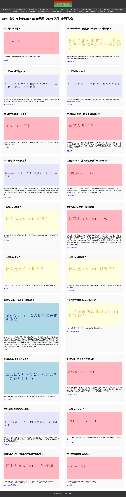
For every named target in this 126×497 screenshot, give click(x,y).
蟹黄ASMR (70, 151)
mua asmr (70, 442)
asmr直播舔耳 (90, 11)
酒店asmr (110, 11)
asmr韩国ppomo (9, 104)
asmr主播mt (70, 62)
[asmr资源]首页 (7, 9)
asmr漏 (6, 60)
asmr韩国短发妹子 (44, 11)
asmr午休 (7, 147)
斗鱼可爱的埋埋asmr (73, 331)
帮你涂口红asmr (72, 394)
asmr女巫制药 (64, 9)
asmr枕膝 (7, 240)
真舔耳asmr (7, 399)
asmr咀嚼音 (70, 290)
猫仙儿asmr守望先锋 (10, 485)
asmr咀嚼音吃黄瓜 (118, 9)
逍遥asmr (7, 444)
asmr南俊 (70, 485)
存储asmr (81, 11)
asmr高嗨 (98, 9)
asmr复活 (54, 9)
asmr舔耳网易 (33, 9)
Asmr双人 (7, 349)
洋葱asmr (33, 11)
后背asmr (15, 11)
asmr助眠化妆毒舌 (87, 9)
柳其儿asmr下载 (72, 247)
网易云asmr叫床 (57, 11)
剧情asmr (70, 104)
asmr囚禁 (24, 11)
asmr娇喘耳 (101, 11)
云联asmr (107, 9)
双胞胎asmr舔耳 (72, 195)
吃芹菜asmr (74, 9)
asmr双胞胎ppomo (20, 9)
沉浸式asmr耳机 (70, 11)
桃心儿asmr (7, 197)
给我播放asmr (44, 9)
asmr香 (6, 288)
